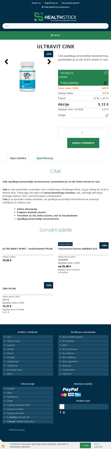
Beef (65, 345)
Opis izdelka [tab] (18, 158)
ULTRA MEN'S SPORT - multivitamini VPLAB (27, 248)
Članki (10, 401)
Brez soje (67, 365)
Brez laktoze (68, 353)
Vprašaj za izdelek (66, 75)
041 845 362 (18, 417)
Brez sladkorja (69, 357)
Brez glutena (68, 341)
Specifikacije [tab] (45, 158)
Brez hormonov (70, 349)
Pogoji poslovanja (15, 413)
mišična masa (13, 341)
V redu (85, 445)
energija (11, 357)
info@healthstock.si (20, 421)
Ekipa (9, 392)
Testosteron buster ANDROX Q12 (77, 248)
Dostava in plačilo (15, 409)
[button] (49, 62)
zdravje (10, 349)
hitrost (10, 353)
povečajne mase (14, 369)
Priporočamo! (65, 244)
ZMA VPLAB (9, 288)
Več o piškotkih (98, 445)
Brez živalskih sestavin (73, 337)
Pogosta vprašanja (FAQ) (18, 405)
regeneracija (13, 361)
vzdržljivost (12, 365)
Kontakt (10, 388)
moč (9, 337)
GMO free (67, 373)
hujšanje (11, 345)
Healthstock (12, 396)
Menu (55, 35)
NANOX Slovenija (17, 429)
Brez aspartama (70, 361)
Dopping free (69, 369)
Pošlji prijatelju (69, 83)
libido (9, 373)
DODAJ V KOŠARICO (83, 142)
